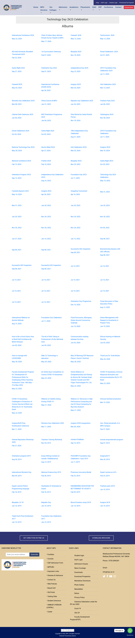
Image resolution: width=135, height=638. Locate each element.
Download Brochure (101, 538)
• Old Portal (51, 592)
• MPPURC (50, 567)
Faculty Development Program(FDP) (80, 618)
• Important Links (53, 571)
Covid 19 (77, 608)
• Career (49, 612)
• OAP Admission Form (55, 563)
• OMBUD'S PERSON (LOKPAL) (54, 606)
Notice (76, 593)
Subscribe (34, 554)
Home (35, 7)
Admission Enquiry (80, 564)
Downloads (78, 572)
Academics (74, 7)
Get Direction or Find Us (33, 538)
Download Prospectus (81, 576)
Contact (118, 7)
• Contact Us (51, 580)
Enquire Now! (129, 7)
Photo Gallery (78, 585)
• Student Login (113, 2)
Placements (85, 7)
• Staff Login (103, 2)
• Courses (50, 559)
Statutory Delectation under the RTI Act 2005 (83, 603)
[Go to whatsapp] (130, 630)
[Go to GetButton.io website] (130, 635)
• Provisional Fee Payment (126, 2)
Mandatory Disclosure (81, 581)
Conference (108, 7)
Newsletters (78, 589)
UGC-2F (76, 613)
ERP (100, 7)
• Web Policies (52, 584)
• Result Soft (51, 588)
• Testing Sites (52, 596)
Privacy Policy (79, 597)
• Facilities (50, 554)
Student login (78, 555)
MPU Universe (43, 8)
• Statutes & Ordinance (55, 575)
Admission (63, 7)
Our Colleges (52, 8)
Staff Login (78, 560)
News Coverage (79, 568)
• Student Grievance (54, 601)
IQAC (94, 7)
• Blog (97, 2)
